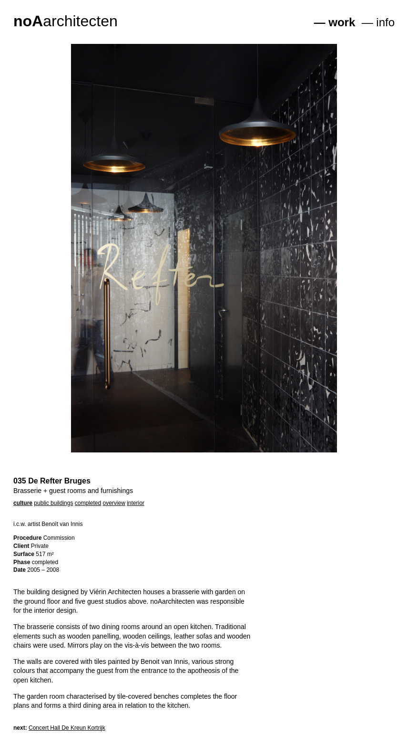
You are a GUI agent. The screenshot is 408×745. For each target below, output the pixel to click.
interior (135, 503)
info (385, 22)
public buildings (53, 503)
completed (88, 503)
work (341, 22)
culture (22, 503)
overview (113, 503)
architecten (65, 21)
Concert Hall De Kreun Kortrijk (67, 727)
